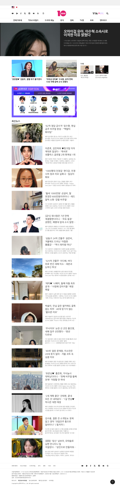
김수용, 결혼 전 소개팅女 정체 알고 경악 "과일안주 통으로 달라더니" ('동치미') (59, 421)
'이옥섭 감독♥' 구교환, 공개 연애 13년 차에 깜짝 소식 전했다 (59, 80)
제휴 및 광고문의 (42, 480)
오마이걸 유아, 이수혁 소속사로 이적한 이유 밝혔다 (86, 33)
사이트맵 (51, 480)
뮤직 (62, 20)
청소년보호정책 (33, 480)
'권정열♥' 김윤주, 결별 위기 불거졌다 (27, 79)
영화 (72, 20)
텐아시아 (21, 483)
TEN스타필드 (33, 20)
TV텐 (82, 20)
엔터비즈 (103, 20)
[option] (44, 105)
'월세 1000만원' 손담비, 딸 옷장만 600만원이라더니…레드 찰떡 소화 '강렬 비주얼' (60, 196)
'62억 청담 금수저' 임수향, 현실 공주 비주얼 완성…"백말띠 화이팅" (60, 129)
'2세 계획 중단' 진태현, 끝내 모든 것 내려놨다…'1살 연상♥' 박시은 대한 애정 (60, 399)
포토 (92, 20)
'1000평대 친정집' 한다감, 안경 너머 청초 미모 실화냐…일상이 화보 (60, 174)
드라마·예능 (49, 20)
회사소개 (14, 480)
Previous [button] (15, 105)
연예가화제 (17, 20)
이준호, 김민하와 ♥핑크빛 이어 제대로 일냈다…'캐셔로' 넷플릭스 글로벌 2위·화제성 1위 (60, 151)
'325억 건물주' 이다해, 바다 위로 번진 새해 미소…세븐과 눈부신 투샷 (58, 264)
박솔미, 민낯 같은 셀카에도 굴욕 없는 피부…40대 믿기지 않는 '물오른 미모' (60, 309)
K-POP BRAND (23, 93)
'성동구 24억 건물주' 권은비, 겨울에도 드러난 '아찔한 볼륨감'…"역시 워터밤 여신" (59, 241)
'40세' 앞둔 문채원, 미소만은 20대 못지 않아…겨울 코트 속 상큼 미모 (59, 354)
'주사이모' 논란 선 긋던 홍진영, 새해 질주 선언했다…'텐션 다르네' (60, 331)
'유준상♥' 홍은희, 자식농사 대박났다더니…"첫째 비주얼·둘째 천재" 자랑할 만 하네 (61, 376)
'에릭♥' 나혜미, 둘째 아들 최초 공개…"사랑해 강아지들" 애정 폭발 (60, 286)
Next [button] (73, 105)
